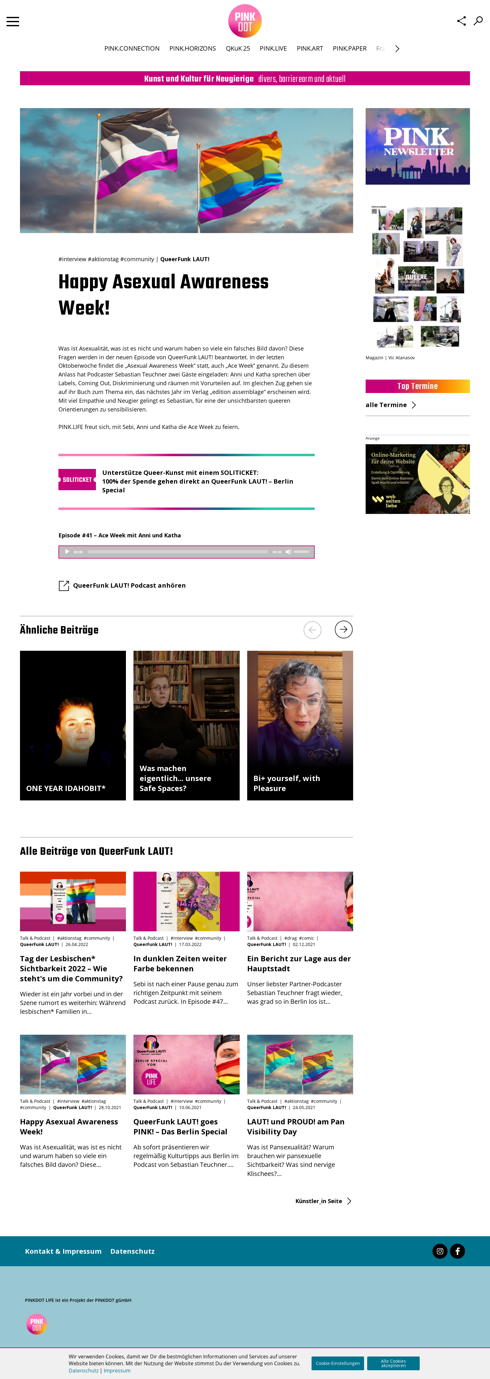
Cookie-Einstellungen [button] (338, 1363)
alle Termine (386, 405)
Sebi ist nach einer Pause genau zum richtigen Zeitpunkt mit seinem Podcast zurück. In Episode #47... (186, 979)
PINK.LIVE (273, 57)
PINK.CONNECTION (131, 57)
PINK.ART (310, 57)
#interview (72, 259)
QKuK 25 (238, 57)
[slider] (178, 551)
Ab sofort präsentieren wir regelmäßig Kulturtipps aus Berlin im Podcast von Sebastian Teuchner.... (186, 1143)
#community (137, 259)
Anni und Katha (250, 374)
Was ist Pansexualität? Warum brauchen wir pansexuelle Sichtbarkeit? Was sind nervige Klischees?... (300, 1147)
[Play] (67, 552)
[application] (186, 552)
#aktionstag (103, 259)
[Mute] (288, 552)
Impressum (117, 1370)
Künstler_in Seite (318, 1201)
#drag (290, 938)
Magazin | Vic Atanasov (390, 358)
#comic (306, 938)
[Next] (397, 58)
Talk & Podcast (35, 938)
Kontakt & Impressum (63, 1251)
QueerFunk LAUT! (184, 259)
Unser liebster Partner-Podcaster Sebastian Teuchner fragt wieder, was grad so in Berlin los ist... (300, 979)
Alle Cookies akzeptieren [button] (393, 1363)
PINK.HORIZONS (192, 57)
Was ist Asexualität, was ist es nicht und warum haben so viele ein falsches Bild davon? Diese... (73, 1143)
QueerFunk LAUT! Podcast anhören (129, 585)
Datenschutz (132, 1251)
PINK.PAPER (349, 57)
